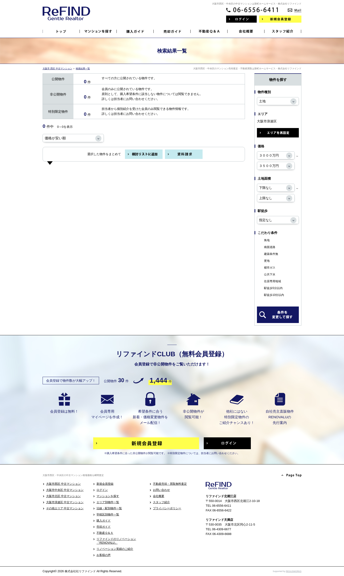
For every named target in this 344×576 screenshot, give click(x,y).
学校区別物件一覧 (107, 514)
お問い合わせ (161, 490)
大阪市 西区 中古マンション (57, 68)
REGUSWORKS (293, 571)
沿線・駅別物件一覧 (109, 508)
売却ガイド (103, 526)
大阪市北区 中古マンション (63, 496)
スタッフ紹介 (161, 502)
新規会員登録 (104, 483)
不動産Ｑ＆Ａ (104, 533)
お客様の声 (103, 555)
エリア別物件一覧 (107, 502)
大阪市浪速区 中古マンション (65, 502)
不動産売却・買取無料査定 (170, 483)
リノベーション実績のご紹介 (114, 549)
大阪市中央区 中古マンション (65, 490)
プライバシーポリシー (167, 508)
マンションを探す (107, 496)
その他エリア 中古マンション (65, 508)
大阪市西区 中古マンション (63, 483)
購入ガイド (103, 520)
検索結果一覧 (83, 68)
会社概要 (158, 496)
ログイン (102, 490)
